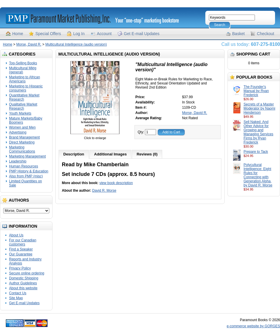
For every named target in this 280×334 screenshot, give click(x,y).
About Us (16, 235)
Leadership (17, 161)
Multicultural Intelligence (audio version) (76, 44)
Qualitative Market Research (23, 106)
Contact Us (17, 293)
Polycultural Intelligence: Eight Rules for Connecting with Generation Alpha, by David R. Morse (258, 175)
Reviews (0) (147, 154)
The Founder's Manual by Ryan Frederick (256, 91)
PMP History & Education (28, 171)
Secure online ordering (26, 273)
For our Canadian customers (22, 242)
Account (104, 33)
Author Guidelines (23, 283)
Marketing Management (27, 156)
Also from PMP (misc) (26, 176)
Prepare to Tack (256, 152)
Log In (79, 33)
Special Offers (48, 33)
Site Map (16, 298)
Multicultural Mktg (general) (22, 70)
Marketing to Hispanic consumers (26, 88)
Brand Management (24, 137)
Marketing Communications (22, 149)
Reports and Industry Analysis (25, 261)
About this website (23, 288)
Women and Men (22, 127)
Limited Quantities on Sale (25, 183)
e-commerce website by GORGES (253, 326)
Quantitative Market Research (24, 97)
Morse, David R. (28, 44)
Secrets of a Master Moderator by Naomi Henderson (259, 108)
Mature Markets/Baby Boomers (25, 120)
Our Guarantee (20, 254)
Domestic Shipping (23, 278)
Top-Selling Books (23, 63)
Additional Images (110, 154)
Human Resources (23, 166)
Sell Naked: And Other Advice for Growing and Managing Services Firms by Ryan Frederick (258, 132)
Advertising (17, 132)
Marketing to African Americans (24, 79)
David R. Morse (104, 190)
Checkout (265, 33)
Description (73, 154)
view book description (116, 183)
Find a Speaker (21, 249)
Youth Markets (20, 113)
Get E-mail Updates (142, 33)
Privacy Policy (20, 268)
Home (17, 33)
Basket (238, 33)
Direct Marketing (21, 142)
